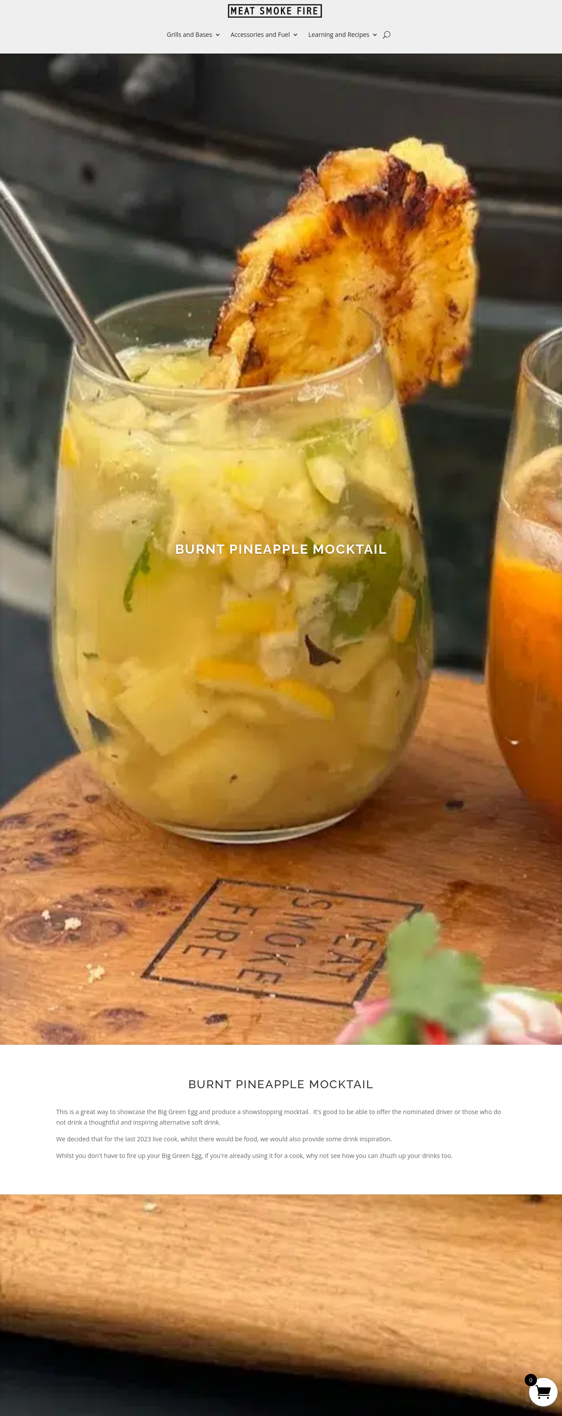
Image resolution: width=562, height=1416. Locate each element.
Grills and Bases (189, 34)
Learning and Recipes (338, 34)
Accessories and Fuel (260, 34)
